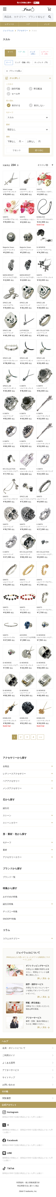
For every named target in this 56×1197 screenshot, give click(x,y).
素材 (5, 850)
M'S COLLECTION (43, 330)
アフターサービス (10, 1070)
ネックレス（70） (41, 62)
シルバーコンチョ (9, 250)
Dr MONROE (41, 247)
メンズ (46, 24)
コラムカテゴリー (11, 938)
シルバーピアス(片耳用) (28, 637)
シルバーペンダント (26, 191)
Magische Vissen (8, 247)
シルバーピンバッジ (26, 250)
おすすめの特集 (10, 897)
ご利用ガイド (8, 1055)
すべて (10, 52)
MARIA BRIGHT (8, 275)
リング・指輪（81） (23, 62)
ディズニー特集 (10, 911)
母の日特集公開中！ (28, 3)
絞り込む (39, 150)
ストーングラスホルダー (45, 219)
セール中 (13, 94)
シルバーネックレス (9, 191)
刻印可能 (13, 88)
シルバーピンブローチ (10, 499)
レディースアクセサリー (14, 773)
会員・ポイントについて (13, 1048)
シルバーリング (25, 305)
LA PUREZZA (24, 330)
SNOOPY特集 (9, 919)
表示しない (36, 105)
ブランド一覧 (9, 877)
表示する (13, 105)
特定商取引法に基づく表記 (28, 1186)
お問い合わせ (8, 1085)
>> (40, 737)
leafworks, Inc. (31, 1191)
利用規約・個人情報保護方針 (28, 1182)
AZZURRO (23, 635)
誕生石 (6, 808)
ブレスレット (7, 610)
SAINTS (39, 189)
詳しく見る (41, 978)
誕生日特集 (8, 904)
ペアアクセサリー (11, 781)
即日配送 (35, 88)
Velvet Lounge (7, 189)
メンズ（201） (33, 53)
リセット (17, 150)
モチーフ (7, 842)
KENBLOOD (41, 217)
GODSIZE (23, 189)
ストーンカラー (10, 823)
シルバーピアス (8, 305)
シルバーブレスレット (10, 360)
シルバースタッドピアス (28, 499)
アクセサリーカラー (12, 857)
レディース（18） (45, 53)
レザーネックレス (26, 333)
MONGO (23, 469)
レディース (9, 24)
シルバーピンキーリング (45, 471)
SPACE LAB (7, 303)
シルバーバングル (9, 637)
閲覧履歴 (6, 1098)
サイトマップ (8, 1077)
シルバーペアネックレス (45, 277)
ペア (28, 24)
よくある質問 (8, 1063)
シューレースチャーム (44, 250)
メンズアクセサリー (12, 788)
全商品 (6, 766)
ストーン (7, 815)
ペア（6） (22, 52)
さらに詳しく (12, 78)
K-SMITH (23, 386)
